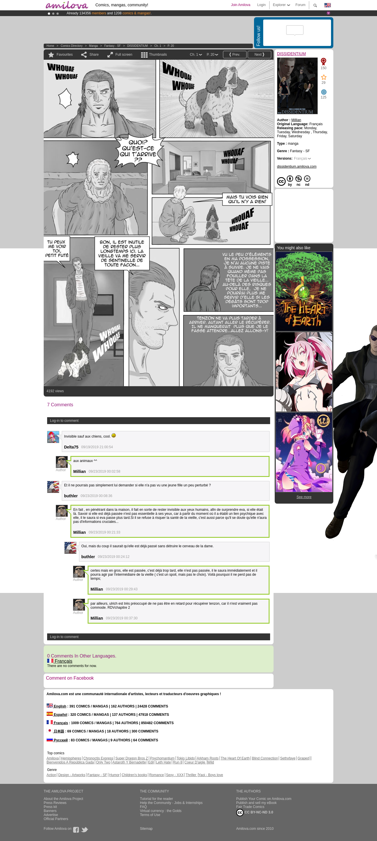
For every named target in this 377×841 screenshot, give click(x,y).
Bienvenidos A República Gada (70, 762)
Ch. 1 (157, 45)
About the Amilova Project (63, 799)
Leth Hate (163, 762)
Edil (151, 762)
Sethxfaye (287, 758)
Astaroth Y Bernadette (129, 762)
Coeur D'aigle (195, 762)
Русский (57, 740)
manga (93, 45)
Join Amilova (240, 5)
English (56, 706)
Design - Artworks (71, 775)
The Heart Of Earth (235, 758)
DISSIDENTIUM (137, 45)
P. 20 (171, 45)
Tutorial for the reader (156, 799)
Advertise (51, 815)
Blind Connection (265, 758)
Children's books (134, 775)
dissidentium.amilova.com (296, 167)
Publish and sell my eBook (256, 803)
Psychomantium (162, 758)
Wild (210, 762)
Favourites (65, 55)
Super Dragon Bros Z (131, 758)
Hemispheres (71, 758)
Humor (114, 775)
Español (57, 715)
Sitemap (146, 829)
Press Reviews (55, 803)
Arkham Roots (208, 758)
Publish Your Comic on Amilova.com (263, 799)
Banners (50, 811)
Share (94, 55)
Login (261, 5)
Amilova (53, 758)
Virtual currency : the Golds (161, 811)
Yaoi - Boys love (210, 775)
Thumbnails (158, 55)
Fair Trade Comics (250, 807)
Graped (303, 758)
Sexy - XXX (175, 775)
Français (59, 661)
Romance (156, 775)
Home (50, 45)
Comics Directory (71, 45)
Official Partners (56, 819)
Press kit (50, 807)
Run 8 (177, 762)
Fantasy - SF (112, 45)
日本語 (55, 731)
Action (51, 775)
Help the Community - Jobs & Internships (171, 803)
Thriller (191, 775)
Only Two (103, 762)
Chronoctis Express (98, 758)
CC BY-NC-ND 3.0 (254, 812)
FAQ (143, 807)
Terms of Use (150, 815)
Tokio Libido (186, 758)
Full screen (124, 55)
